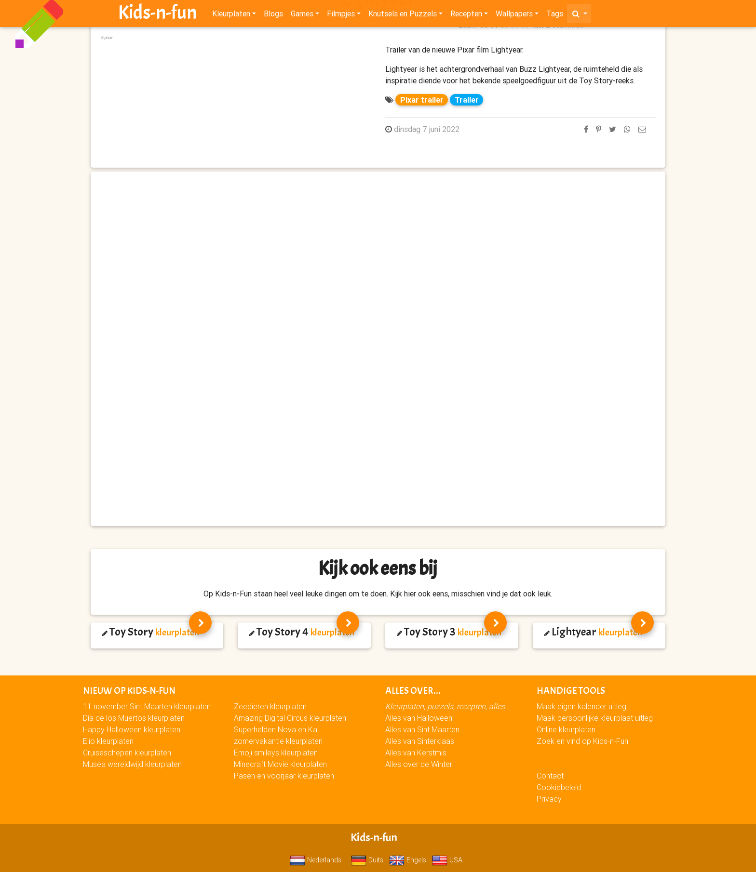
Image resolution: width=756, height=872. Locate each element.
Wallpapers (514, 15)
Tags (554, 15)
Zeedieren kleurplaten (270, 706)
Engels (407, 860)
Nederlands (315, 860)
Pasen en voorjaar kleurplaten (284, 775)
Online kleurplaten (566, 729)
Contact (550, 775)
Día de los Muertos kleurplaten (134, 718)
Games (302, 15)
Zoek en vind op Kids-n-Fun (582, 741)
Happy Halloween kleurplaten (131, 729)
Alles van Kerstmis (415, 752)
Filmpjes (341, 15)
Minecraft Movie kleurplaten (280, 764)
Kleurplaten (231, 15)
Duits (367, 860)
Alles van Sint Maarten (422, 729)
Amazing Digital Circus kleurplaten (290, 718)
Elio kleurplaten (108, 741)
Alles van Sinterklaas (419, 741)
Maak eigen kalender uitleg (581, 706)
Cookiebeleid (559, 787)
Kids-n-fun (157, 14)
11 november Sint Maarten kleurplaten (147, 706)
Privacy (549, 799)
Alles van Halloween (418, 718)
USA (447, 860)
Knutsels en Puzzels (402, 15)
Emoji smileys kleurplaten (276, 752)
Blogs (273, 15)
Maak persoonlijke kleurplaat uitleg (595, 718)
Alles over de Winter (418, 764)
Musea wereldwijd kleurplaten (132, 764)
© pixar (106, 37)
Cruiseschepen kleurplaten (127, 752)
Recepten (466, 15)
